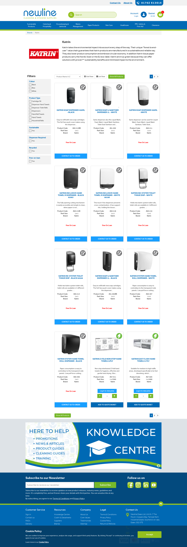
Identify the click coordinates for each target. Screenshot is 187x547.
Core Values (85, 518)
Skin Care (109, 25)
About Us (84, 514)
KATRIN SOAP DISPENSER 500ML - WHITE (143, 111)
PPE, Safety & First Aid (140, 25)
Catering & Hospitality (47, 25)
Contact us (30, 518)
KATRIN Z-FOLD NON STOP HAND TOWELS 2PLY (107, 360)
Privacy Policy (78, 498)
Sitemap (83, 524)
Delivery (29, 524)
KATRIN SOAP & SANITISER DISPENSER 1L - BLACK (107, 277)
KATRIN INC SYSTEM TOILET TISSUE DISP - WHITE (143, 194)
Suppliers (58, 521)
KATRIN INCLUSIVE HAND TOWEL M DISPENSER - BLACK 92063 (71, 195)
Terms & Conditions (61, 498)
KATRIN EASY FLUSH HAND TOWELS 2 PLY (143, 360)
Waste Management (78, 25)
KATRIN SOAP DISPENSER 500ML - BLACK (71, 111)
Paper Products (93, 25)
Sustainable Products (31, 25)
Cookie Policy (105, 521)
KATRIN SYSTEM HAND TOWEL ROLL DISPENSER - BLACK (71, 360)
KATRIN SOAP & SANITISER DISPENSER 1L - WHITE (107, 111)
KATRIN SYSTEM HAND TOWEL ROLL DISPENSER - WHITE (143, 277)
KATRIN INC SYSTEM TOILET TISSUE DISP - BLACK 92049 (71, 277)
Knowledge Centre (62, 514)
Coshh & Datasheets (62, 518)
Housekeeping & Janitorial (62, 25)
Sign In (28, 514)
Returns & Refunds (107, 524)
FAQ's (28, 521)
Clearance (155, 25)
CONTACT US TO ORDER (71, 156)
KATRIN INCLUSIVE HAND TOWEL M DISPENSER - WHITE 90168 (107, 195)
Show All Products (116, 77)
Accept (149, 534)
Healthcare (124, 25)
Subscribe (105, 484)
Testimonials (85, 521)
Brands (29, 33)
